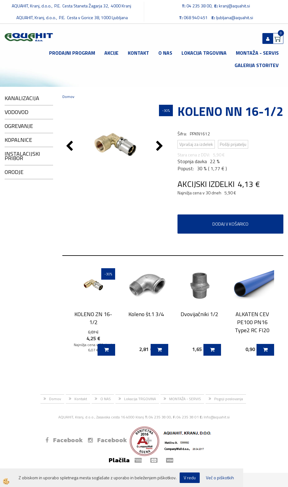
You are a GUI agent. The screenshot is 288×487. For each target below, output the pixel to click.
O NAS (165, 53)
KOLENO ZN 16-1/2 (93, 318)
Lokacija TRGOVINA (204, 53)
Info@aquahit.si (217, 417)
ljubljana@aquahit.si (234, 17)
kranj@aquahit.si (234, 5)
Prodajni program (72, 53)
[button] (160, 146)
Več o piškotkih (220, 478)
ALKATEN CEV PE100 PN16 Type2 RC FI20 (252, 322)
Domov (68, 97)
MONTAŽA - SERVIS (257, 53)
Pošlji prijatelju (233, 144)
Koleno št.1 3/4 (146, 314)
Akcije (111, 53)
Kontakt (138, 53)
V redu (190, 477)
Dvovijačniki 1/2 (199, 314)
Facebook (64, 440)
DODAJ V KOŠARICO (230, 224)
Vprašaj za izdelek (196, 144)
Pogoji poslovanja (228, 399)
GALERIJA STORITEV (257, 65)
